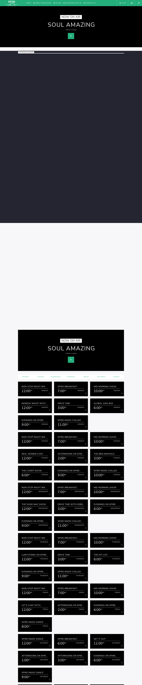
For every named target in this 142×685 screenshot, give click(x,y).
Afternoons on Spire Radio (70, 393)
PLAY (122, 3)
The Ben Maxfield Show (104, 393)
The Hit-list (101, 494)
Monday (25, 316)
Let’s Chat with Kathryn (31, 544)
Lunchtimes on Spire (34, 494)
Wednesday (56, 316)
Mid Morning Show (105, 326)
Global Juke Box (103, 342)
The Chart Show (32, 410)
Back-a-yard (29, 645)
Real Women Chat (32, 393)
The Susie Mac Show (34, 443)
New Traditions (31, 662)
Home (28, 3)
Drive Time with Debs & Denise (70, 443)
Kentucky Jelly (102, 645)
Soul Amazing (71, 25)
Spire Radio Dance (32, 561)
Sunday (116, 316)
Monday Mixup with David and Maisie (33, 342)
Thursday (71, 316)
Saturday (101, 316)
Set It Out (100, 578)
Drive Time (64, 342)
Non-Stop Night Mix (33, 326)
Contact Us (91, 3)
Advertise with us (74, 3)
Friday (86, 316)
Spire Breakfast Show (67, 326)
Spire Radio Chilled (69, 359)
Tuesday (40, 316)
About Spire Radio (43, 3)
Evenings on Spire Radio (32, 359)
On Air (58, 3)
